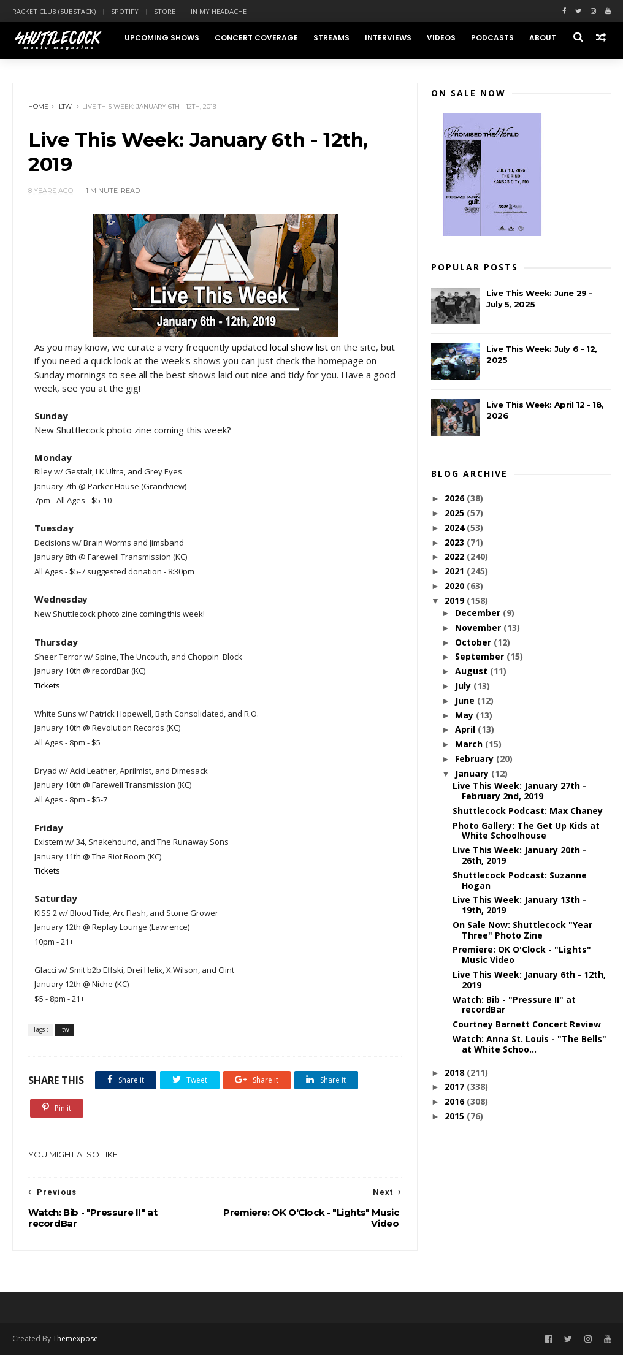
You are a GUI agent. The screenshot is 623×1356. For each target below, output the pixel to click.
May (465, 715)
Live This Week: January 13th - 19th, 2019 (519, 905)
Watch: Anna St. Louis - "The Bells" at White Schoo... (529, 1045)
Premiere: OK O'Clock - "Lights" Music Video (522, 955)
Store (164, 11)
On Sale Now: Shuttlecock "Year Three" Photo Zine (522, 930)
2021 (456, 571)
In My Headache (219, 11)
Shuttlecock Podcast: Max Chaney (528, 811)
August (472, 671)
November (479, 627)
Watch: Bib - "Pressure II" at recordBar (514, 1005)
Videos (440, 37)
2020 (456, 586)
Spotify (125, 11)
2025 (456, 513)
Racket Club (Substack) (54, 11)
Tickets (47, 685)
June (466, 700)
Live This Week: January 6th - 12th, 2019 (529, 980)
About (542, 37)
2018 (456, 1072)
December (479, 613)
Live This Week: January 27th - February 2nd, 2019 (519, 791)
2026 (456, 499)
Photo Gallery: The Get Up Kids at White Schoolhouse (526, 831)
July (464, 686)
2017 (456, 1087)
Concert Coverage (255, 37)
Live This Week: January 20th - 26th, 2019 (519, 856)
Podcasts (491, 37)
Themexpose (75, 1340)
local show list (299, 347)
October (474, 642)
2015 (456, 1116)
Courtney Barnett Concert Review (527, 1024)
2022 (456, 557)
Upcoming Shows (161, 37)
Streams (331, 37)
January (473, 773)
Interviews (387, 37)
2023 (456, 542)
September (480, 657)
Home (38, 107)
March (470, 744)
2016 (456, 1102)
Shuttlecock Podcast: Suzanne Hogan (520, 880)
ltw (65, 107)
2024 (456, 527)
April (466, 730)
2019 (456, 600)
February (475, 759)
